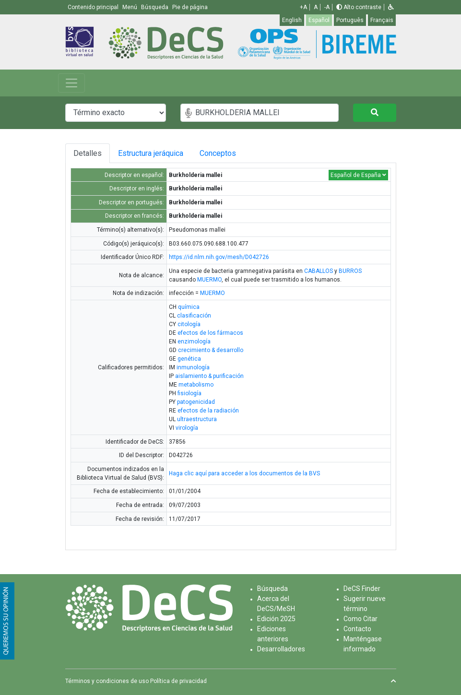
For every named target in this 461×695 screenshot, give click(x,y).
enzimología (194, 341)
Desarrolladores (281, 649)
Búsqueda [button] (155, 7)
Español (319, 20)
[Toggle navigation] (71, 83)
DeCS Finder (361, 588)
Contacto (357, 629)
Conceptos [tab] (225, 153)
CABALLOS (318, 271)
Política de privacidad (178, 681)
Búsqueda (272, 588)
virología (187, 427)
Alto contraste (358, 7)
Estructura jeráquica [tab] (151, 153)
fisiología (189, 393)
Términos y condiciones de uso (107, 681)
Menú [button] (130, 7)
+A (303, 7)
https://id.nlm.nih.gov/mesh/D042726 (219, 257)
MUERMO (209, 279)
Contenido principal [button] (94, 7)
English (292, 20)
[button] (391, 7)
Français (381, 20)
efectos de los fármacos (210, 333)
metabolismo (195, 384)
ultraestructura (197, 419)
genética (189, 358)
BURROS (350, 271)
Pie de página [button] (190, 7)
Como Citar (360, 619)
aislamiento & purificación (209, 376)
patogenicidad (196, 402)
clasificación (194, 315)
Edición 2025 (276, 619)
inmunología (193, 367)
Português (350, 20)
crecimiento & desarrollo (210, 350)
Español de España (358, 175)
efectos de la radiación (208, 410)
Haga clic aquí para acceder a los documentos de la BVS (244, 473)
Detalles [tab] (87, 153)
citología (189, 324)
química (189, 307)
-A (327, 7)
